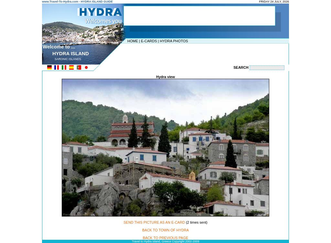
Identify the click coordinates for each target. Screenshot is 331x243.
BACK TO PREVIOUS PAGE (165, 238)
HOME (132, 41)
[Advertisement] (164, 53)
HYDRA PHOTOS (174, 41)
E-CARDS (149, 41)
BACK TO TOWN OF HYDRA (165, 230)
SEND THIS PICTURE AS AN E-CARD (154, 222)
